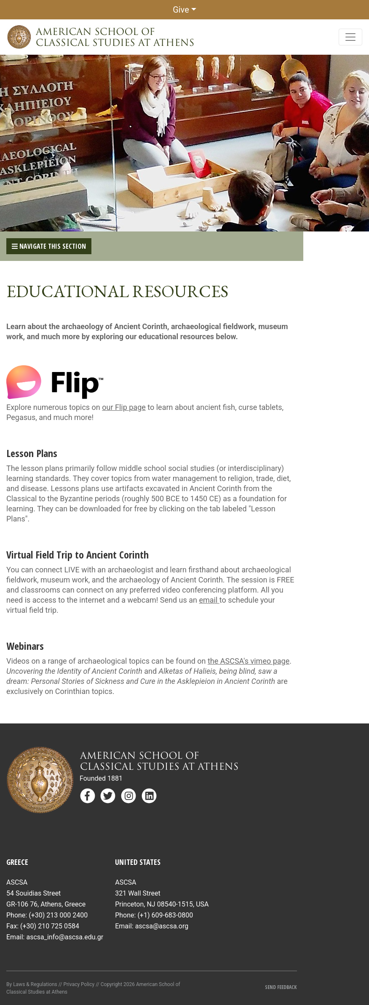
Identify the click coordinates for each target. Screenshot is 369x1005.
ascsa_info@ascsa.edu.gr (64, 937)
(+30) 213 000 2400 (58, 915)
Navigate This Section (49, 246)
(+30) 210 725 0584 (49, 926)
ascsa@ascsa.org (162, 926)
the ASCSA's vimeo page (248, 661)
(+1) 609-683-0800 (165, 915)
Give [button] (181, 10)
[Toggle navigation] (350, 37)
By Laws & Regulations (31, 984)
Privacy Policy (78, 984)
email (209, 600)
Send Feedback (281, 987)
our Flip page (124, 407)
